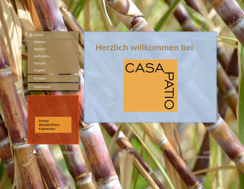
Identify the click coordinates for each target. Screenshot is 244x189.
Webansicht (202, 157)
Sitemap (67, 152)
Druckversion (46, 152)
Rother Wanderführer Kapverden (49, 125)
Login (207, 152)
